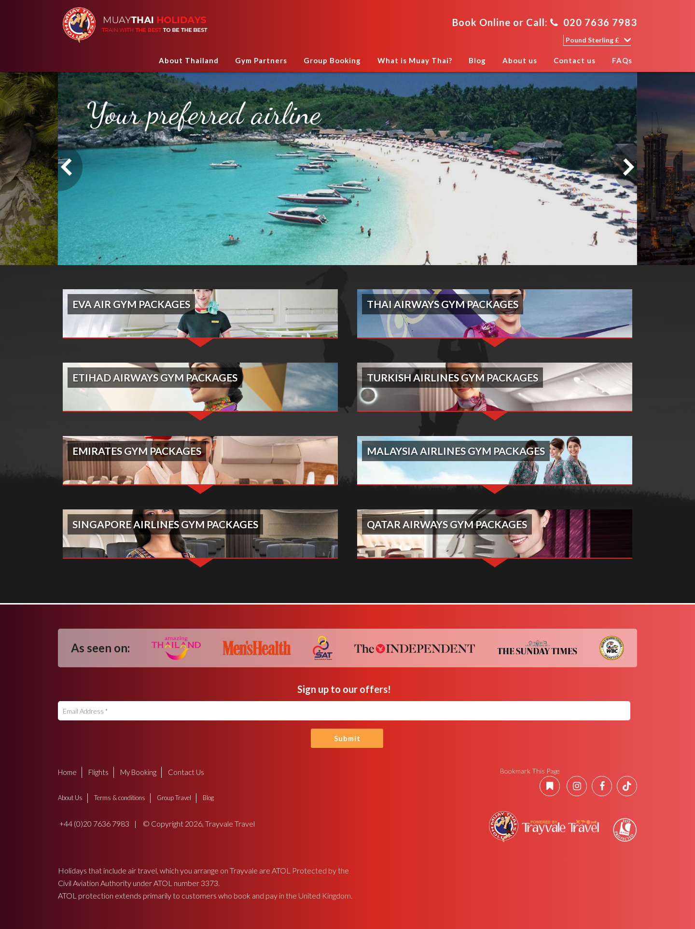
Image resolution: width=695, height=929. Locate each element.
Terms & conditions (119, 798)
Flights (98, 772)
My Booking (138, 772)
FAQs (622, 60)
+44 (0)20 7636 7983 (93, 823)
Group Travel (174, 798)
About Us (70, 798)
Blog (477, 60)
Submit (347, 738)
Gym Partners (261, 60)
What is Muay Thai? (414, 60)
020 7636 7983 (593, 22)
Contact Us (186, 772)
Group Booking (332, 60)
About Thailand (189, 60)
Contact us (575, 60)
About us (519, 60)
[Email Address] (344, 710)
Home (141, 63)
